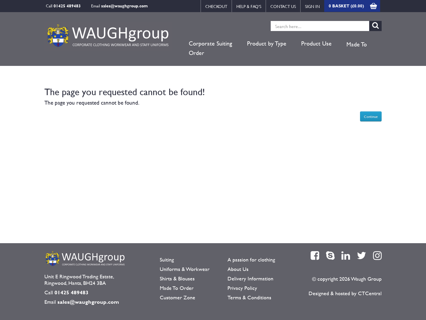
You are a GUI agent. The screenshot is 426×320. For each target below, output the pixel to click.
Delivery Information (250, 278)
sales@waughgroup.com (124, 6)
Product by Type (266, 43)
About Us (237, 269)
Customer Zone (177, 297)
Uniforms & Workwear (184, 269)
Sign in (312, 6)
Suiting (167, 260)
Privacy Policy (242, 288)
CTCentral (370, 293)
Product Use (316, 43)
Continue (371, 116)
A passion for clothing (251, 260)
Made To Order (176, 288)
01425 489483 (67, 6)
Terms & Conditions (249, 297)
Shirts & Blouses (177, 278)
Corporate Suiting (210, 43)
